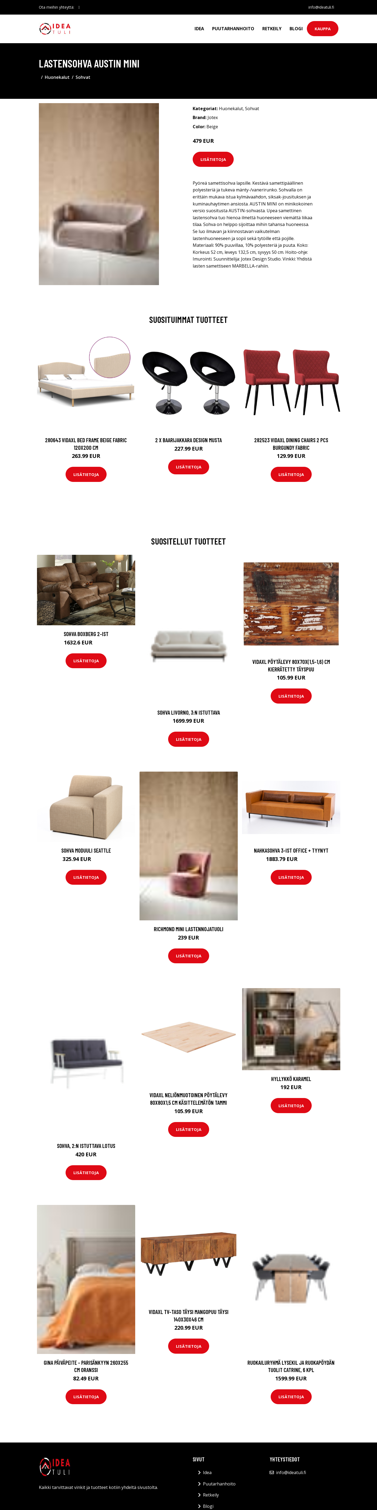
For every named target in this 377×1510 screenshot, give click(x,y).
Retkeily (271, 29)
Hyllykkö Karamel (291, 1078)
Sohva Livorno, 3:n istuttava (188, 712)
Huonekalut (57, 77)
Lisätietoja (213, 159)
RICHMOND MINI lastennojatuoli (188, 928)
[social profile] (79, 7)
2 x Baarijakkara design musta (188, 440)
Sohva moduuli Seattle (86, 850)
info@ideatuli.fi (321, 7)
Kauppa (323, 28)
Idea (199, 29)
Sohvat (83, 77)
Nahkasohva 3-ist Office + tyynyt (291, 850)
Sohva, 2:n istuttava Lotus (86, 1145)
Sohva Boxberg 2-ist (86, 633)
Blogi (296, 29)
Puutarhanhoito (233, 29)
